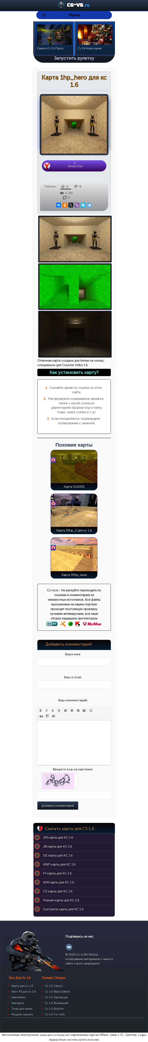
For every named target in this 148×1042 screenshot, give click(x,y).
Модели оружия (22, 1014)
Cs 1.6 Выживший (56, 1003)
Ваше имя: (73, 654)
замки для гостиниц (52, 1035)
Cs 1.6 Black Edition (57, 991)
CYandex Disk (75, 165)
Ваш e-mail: (73, 677)
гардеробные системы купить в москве (74, 1039)
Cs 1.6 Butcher (54, 1008)
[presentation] (40, 710)
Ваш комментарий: (73, 700)
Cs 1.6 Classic (54, 986)
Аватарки (17, 1003)
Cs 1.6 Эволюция (56, 997)
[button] (40, 710)
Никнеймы (18, 997)
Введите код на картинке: (73, 769)
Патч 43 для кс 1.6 (23, 991)
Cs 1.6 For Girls (55, 1014)
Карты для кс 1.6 (22, 986)
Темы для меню (21, 1008)
